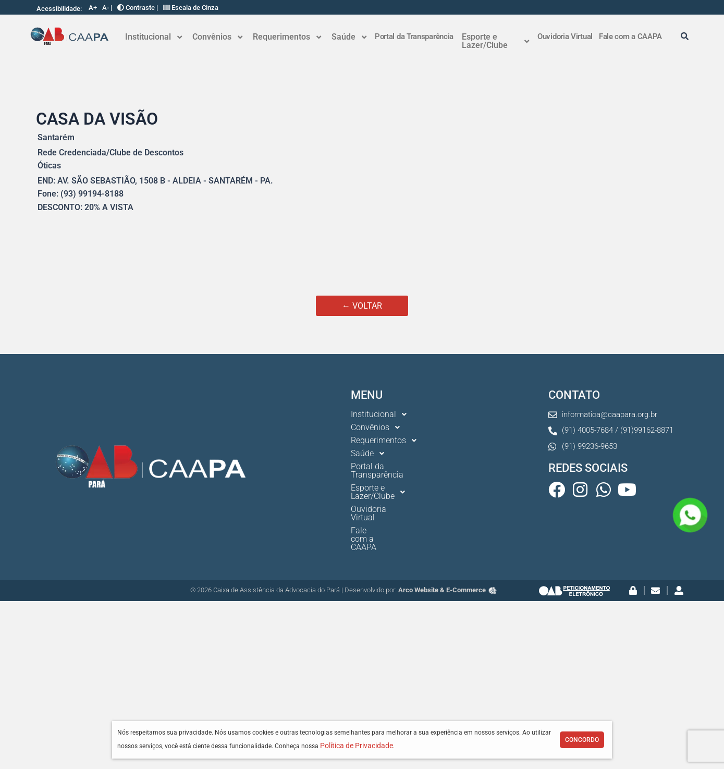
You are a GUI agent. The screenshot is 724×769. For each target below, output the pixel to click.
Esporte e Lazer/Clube (495, 41)
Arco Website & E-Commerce (448, 548)
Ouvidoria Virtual (565, 36)
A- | (107, 7)
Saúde (349, 37)
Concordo (582, 739)
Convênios (217, 37)
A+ (93, 7)
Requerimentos (287, 37)
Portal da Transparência (414, 36)
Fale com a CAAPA (630, 36)
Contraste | (137, 7)
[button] (153, 37)
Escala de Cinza (190, 7)
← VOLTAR (362, 306)
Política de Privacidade (356, 745)
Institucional (153, 37)
